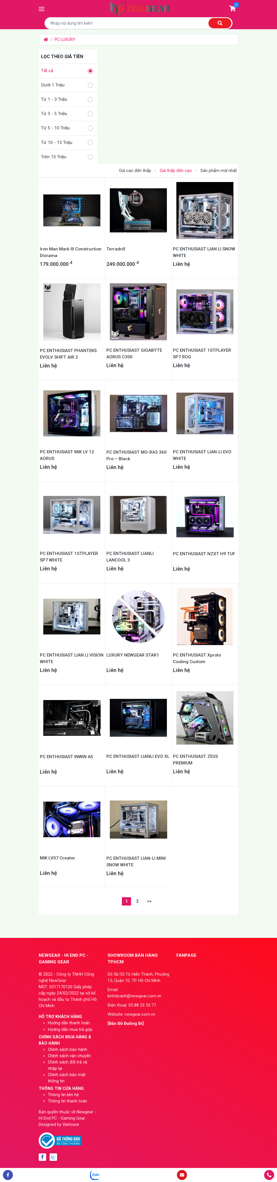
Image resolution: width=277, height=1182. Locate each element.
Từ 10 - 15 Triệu (67, 142)
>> (149, 901)
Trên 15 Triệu (67, 157)
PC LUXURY (64, 39)
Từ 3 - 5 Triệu (67, 113)
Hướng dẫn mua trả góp (70, 1029)
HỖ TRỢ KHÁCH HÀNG (60, 1016)
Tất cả (67, 71)
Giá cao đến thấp (135, 170)
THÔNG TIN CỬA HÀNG (61, 1088)
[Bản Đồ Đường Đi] (126, 1023)
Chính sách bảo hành (67, 1049)
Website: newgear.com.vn (131, 1014)
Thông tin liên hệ (63, 1094)
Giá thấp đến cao (176, 170)
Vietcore (71, 1124)
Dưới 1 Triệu (67, 85)
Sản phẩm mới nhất (218, 170)
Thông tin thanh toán (67, 1101)
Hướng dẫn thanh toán (69, 1022)
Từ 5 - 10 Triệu (67, 128)
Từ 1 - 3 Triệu (67, 99)
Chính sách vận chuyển (69, 1055)
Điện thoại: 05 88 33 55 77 (132, 1005)
